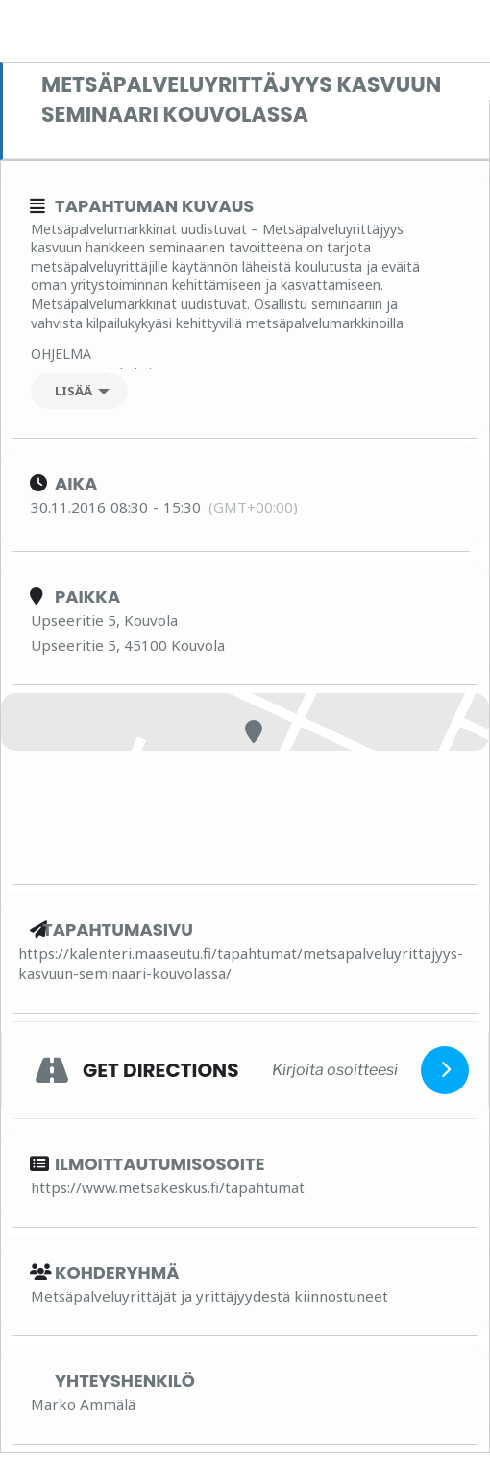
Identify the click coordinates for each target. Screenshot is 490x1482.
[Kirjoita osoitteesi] (334, 1069)
